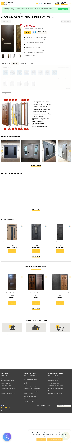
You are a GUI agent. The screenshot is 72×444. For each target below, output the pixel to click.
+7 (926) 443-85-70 (48, 3)
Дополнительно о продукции (55, 404)
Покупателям (4, 404)
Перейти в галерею (36, 227)
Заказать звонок (57, 3)
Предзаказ (18, 265)
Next (70, 212)
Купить (28, 32)
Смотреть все (36, 271)
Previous (2, 212)
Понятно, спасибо (63, 9)
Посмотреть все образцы (64, 67)
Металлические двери (30, 404)
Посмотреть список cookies (55, 439)
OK (41, 439)
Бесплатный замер (64, 3)
